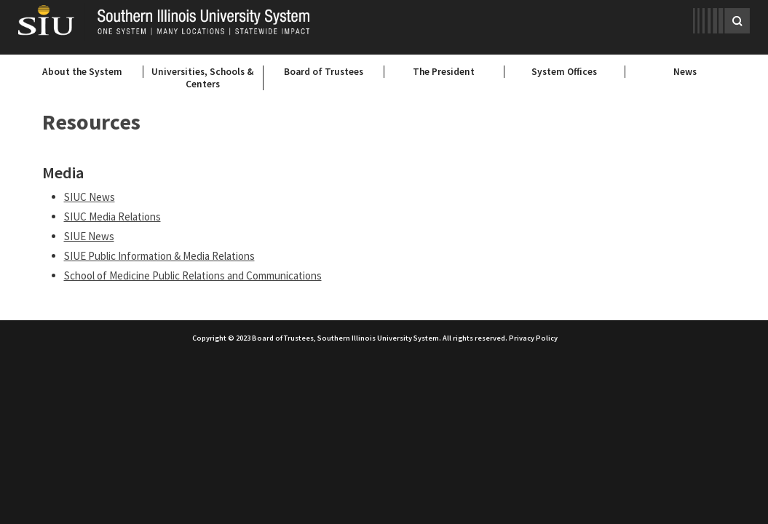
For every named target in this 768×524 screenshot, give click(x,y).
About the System (82, 72)
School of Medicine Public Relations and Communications (193, 275)
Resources (91, 121)
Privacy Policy (533, 338)
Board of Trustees (323, 72)
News (685, 72)
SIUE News (89, 236)
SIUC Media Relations (112, 216)
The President (444, 72)
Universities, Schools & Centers (202, 78)
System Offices (564, 72)
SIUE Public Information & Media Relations (159, 256)
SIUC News (89, 197)
